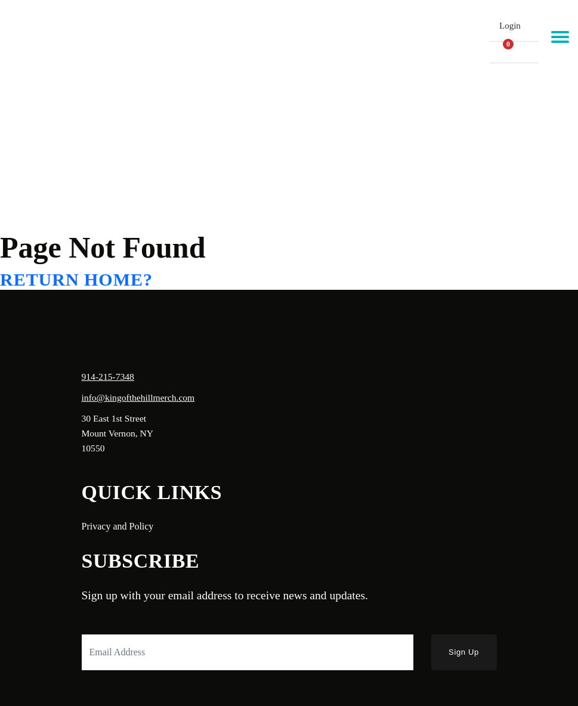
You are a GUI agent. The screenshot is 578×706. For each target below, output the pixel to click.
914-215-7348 (108, 376)
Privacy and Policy (118, 526)
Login (510, 25)
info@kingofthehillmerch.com (138, 397)
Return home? (76, 279)
